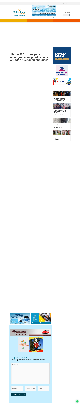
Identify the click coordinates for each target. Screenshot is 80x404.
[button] (77, 401)
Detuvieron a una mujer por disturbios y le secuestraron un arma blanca (61, 126)
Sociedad (47, 17)
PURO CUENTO (67, 20)
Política (37, 17)
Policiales (62, 17)
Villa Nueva (24, 17)
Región (29, 17)
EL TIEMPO (13, 20)
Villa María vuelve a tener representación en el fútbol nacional (61, 138)
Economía (52, 17)
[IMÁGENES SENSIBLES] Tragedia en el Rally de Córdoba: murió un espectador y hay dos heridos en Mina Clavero (61, 113)
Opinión (33, 17)
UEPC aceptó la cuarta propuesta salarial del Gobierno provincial (59, 99)
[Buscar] (69, 15)
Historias (42, 17)
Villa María (18, 17)
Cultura (57, 17)
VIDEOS (39, 20)
